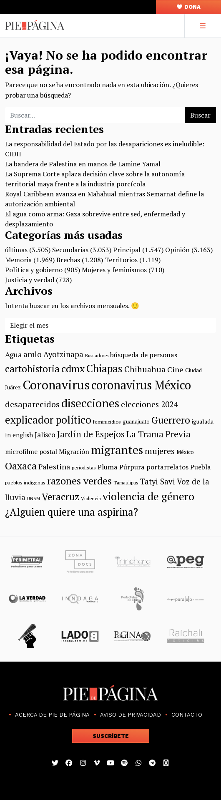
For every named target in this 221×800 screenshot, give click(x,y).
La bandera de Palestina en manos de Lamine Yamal (83, 163)
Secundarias (70, 249)
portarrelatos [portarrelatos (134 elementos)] (167, 466)
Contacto (186, 715)
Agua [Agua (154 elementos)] (13, 354)
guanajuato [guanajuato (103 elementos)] (136, 421)
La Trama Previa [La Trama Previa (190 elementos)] (158, 434)
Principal (127, 249)
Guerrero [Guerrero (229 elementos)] (170, 420)
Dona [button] (188, 7)
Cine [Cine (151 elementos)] (175, 369)
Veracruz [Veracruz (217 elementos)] (60, 496)
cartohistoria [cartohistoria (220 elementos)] (32, 368)
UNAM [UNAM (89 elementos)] (33, 499)
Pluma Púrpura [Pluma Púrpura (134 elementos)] (121, 466)
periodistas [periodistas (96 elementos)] (84, 467)
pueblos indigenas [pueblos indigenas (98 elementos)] (25, 482)
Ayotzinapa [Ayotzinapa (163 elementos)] (63, 354)
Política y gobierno (34, 269)
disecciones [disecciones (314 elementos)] (90, 403)
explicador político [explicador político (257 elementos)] (48, 419)
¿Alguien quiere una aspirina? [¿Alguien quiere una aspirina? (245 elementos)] (71, 512)
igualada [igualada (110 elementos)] (202, 421)
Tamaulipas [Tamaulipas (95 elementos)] (125, 482)
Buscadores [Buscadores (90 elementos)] (96, 356)
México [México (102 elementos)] (185, 452)
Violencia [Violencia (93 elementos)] (91, 498)
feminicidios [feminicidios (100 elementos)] (107, 421)
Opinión (177, 249)
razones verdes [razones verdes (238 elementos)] (79, 480)
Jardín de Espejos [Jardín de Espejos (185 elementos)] (91, 434)
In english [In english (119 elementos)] (19, 435)
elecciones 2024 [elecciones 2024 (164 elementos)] (149, 404)
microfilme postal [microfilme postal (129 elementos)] (31, 451)
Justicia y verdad (29, 279)
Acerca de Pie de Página (52, 715)
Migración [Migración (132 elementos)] (74, 451)
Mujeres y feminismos (114, 269)
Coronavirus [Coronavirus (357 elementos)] (56, 385)
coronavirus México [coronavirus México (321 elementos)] (141, 385)
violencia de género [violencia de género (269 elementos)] (148, 496)
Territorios (121, 259)
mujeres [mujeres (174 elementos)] (160, 451)
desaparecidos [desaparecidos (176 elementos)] (32, 404)
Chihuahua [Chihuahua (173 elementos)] (145, 369)
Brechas (68, 259)
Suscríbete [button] (111, 736)
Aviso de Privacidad (130, 715)
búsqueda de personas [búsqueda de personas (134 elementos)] (143, 354)
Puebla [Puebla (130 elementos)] (200, 466)
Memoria (18, 259)
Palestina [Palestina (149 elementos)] (54, 466)
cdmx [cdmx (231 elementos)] (73, 368)
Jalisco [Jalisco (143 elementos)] (45, 434)
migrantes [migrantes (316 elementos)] (117, 449)
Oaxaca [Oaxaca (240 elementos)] (21, 465)
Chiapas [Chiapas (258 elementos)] (104, 368)
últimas (16, 249)
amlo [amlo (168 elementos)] (32, 354)
